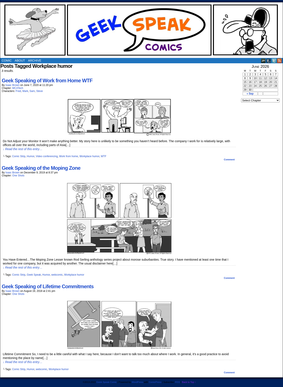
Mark (25, 91)
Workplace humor (89, 156)
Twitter (274, 60)
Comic (7, 60)
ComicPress (155, 382)
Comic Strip (18, 156)
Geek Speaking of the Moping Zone (41, 168)
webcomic (57, 274)
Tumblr (268, 60)
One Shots (18, 175)
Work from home (68, 156)
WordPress (137, 382)
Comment (229, 159)
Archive (34, 60)
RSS (279, 60)
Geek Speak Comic (106, 382)
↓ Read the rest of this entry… (22, 149)
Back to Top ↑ (189, 382)
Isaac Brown (12, 85)
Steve (39, 91)
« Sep (250, 93)
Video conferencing (47, 156)
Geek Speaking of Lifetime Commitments (48, 286)
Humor (30, 156)
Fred (18, 91)
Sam (32, 91)
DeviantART (263, 60)
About (20, 60)
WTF (103, 156)
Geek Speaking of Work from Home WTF (47, 80)
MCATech (17, 88)
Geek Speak (34, 274)
